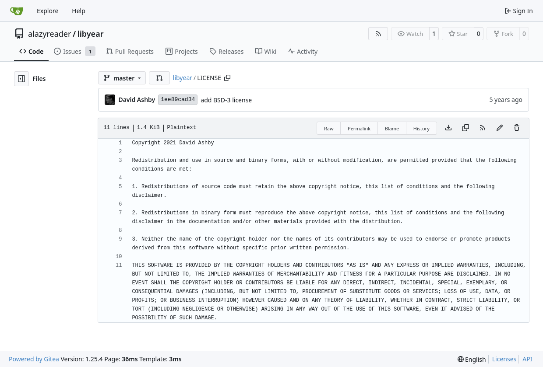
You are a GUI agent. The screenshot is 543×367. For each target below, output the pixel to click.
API (527, 359)
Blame (392, 128)
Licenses (504, 359)
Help (78, 11)
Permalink (359, 128)
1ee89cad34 (178, 99)
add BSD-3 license (226, 100)
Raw (329, 128)
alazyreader (49, 33)
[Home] (16, 11)
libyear (91, 33)
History (421, 128)
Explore (47, 11)
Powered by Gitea (34, 359)
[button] (159, 77)
